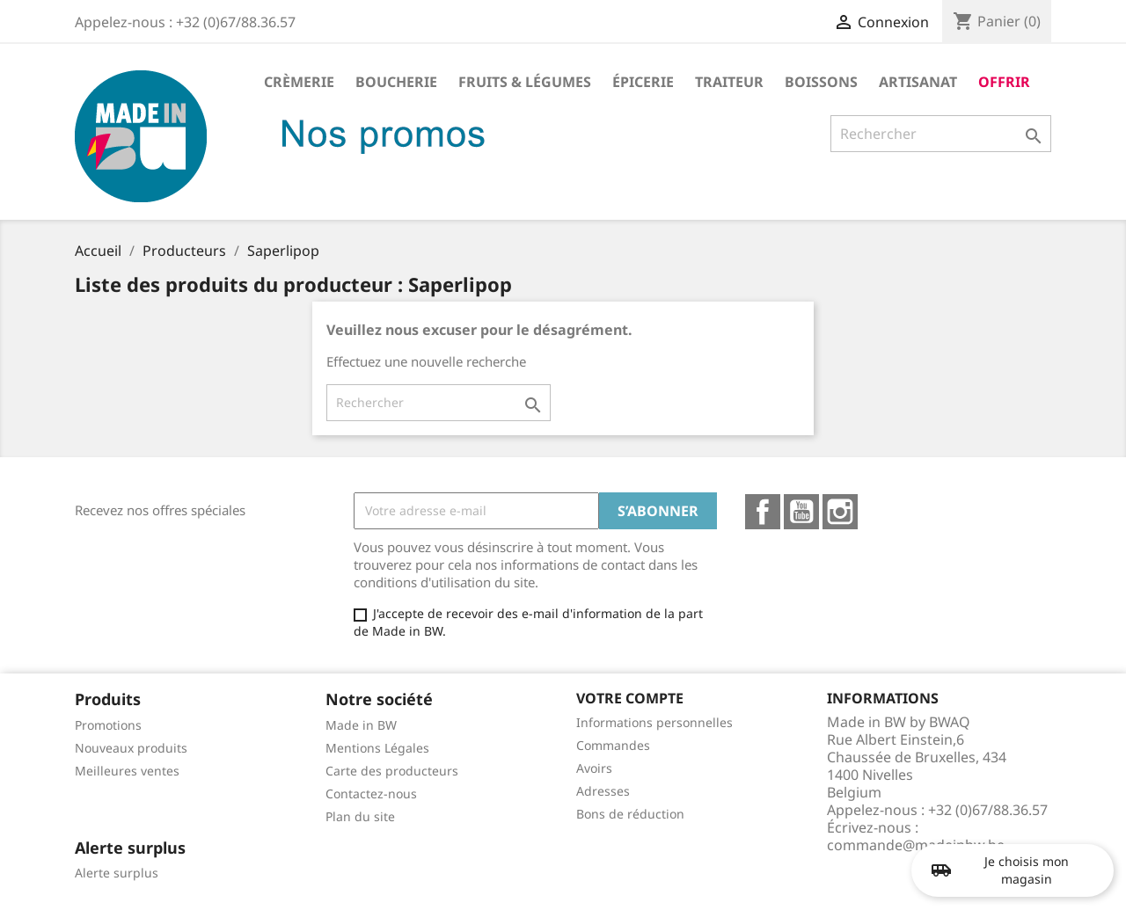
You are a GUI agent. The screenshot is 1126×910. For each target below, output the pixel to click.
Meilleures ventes (127, 770)
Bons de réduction (630, 813)
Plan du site (360, 816)
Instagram (840, 511)
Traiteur (729, 81)
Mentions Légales (377, 747)
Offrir (1004, 81)
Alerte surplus (116, 872)
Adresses (603, 791)
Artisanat (918, 81)
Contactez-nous (371, 793)
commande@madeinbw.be (916, 845)
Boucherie (396, 81)
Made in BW (361, 725)
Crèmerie (299, 81)
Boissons (821, 81)
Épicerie (643, 81)
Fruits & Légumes (524, 81)
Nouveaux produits (131, 747)
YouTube (801, 511)
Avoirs (594, 768)
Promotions (108, 725)
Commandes (613, 745)
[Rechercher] (940, 133)
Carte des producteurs (391, 770)
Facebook (762, 511)
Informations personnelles (654, 722)
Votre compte (630, 698)
